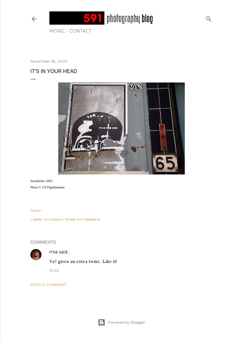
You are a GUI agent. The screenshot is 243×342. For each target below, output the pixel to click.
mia (53, 252)
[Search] (209, 17)
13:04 (54, 270)
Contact (63, 31)
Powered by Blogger (121, 322)
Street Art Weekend (82, 219)
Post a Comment (48, 284)
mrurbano (53, 219)
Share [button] (35, 210)
